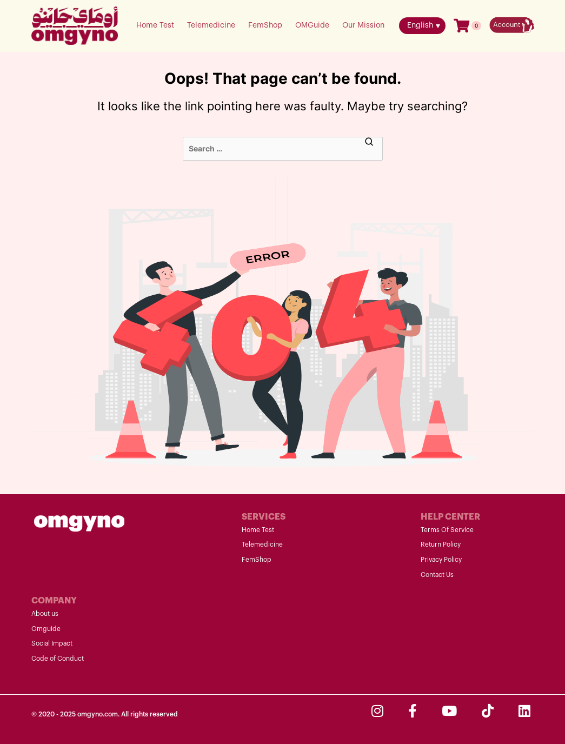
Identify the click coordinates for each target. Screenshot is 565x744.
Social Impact (51, 643)
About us (44, 613)
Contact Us (437, 575)
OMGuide (312, 25)
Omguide (46, 629)
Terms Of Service (447, 530)
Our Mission (363, 25)
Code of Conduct (57, 658)
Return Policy (441, 544)
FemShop (265, 25)
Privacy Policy (441, 559)
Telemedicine (211, 25)
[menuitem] (422, 25)
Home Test (155, 25)
